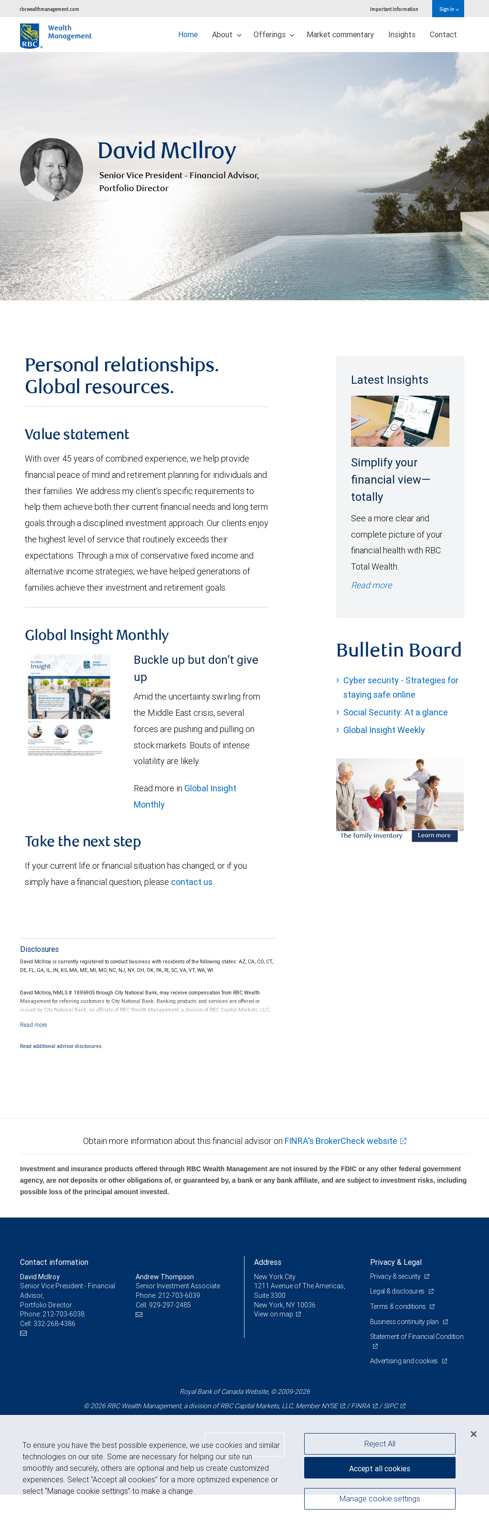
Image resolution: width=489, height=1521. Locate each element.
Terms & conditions (398, 1332)
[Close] (473, 1434)
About (227, 34)
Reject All (379, 1443)
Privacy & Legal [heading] (396, 1288)
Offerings (274, 34)
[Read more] (33, 1051)
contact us (192, 908)
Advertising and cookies (404, 1387)
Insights (401, 34)
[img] (244, 189)
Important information (394, 9)
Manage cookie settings (380, 1498)
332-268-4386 (54, 1350)
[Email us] (24, 1359)
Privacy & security (396, 1302)
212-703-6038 (64, 1340)
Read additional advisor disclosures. (61, 1072)
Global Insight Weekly (384, 756)
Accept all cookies (379, 1468)
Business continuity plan (405, 1348)
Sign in (449, 9)
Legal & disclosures (398, 1317)
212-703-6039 (179, 1321)
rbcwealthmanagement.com (49, 9)
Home (188, 34)
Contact (443, 34)
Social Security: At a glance (395, 738)
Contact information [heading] (54, 1288)
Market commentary (340, 34)
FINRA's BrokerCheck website (341, 1167)
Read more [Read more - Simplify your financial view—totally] (371, 611)
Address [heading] (267, 1288)
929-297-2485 (170, 1331)
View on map (273, 1340)
